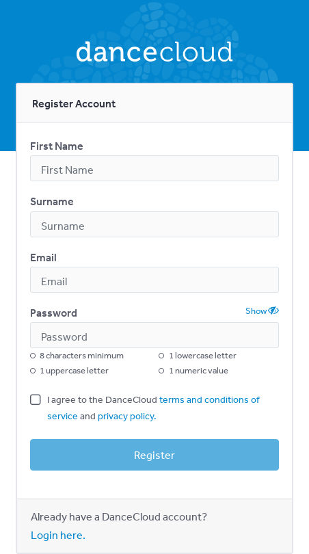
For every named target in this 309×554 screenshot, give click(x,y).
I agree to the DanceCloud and (153, 407)
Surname (52, 201)
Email (43, 257)
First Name (56, 146)
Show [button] (262, 310)
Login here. (58, 535)
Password (53, 312)
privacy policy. (127, 416)
